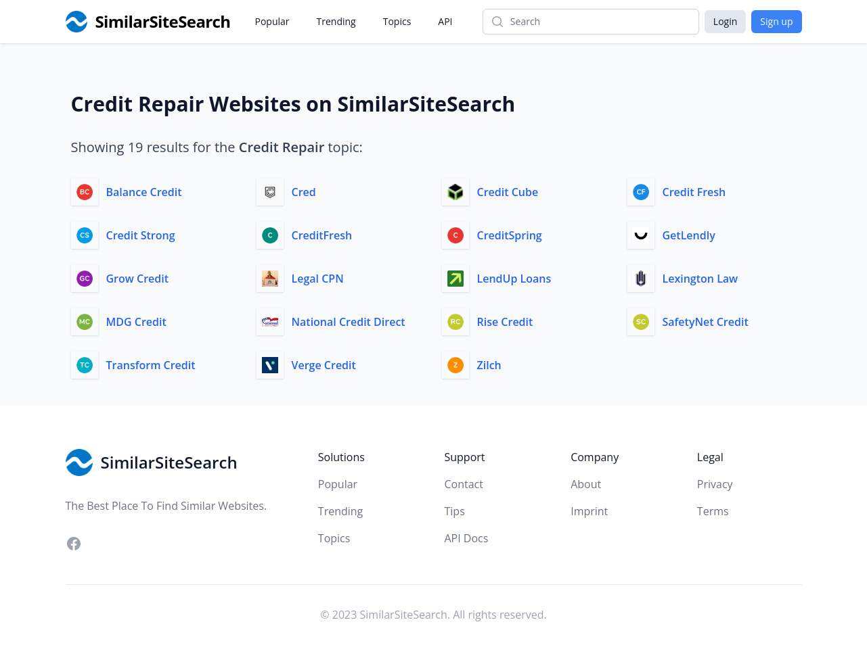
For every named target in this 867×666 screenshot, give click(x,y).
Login (725, 21)
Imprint (589, 511)
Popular (272, 21)
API (445, 21)
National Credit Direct (348, 321)
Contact (463, 484)
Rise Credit (505, 321)
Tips (454, 511)
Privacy (715, 484)
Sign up (776, 21)
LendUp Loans (514, 278)
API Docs (466, 538)
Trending (336, 21)
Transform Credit (151, 365)
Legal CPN (318, 278)
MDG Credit (136, 321)
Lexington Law (700, 278)
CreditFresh (322, 235)
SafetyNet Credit (706, 321)
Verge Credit (324, 365)
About (586, 484)
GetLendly (689, 235)
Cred (304, 192)
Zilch (489, 365)
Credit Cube (508, 192)
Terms (713, 511)
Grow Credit (137, 278)
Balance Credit (144, 192)
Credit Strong (140, 235)
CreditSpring (509, 235)
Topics (397, 21)
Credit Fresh (694, 192)
